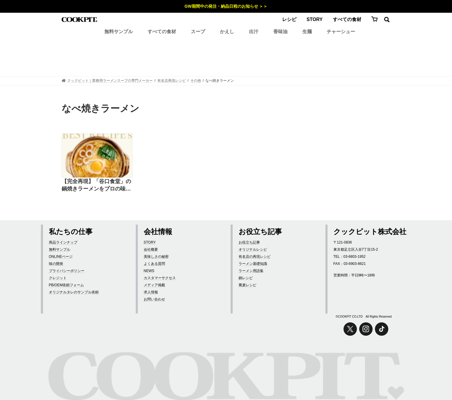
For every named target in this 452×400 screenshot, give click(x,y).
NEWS (149, 271)
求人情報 (151, 292)
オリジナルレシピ (253, 249)
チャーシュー (341, 31)
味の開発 (56, 264)
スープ (198, 31)
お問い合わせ (154, 299)
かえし (227, 31)
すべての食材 (347, 19)
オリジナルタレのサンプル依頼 (74, 292)
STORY (314, 19)
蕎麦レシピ (247, 285)
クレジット (58, 278)
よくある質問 (154, 264)
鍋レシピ (246, 278)
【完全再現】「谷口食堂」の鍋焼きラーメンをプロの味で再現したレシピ (96, 185)
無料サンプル (118, 31)
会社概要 (151, 249)
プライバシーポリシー (66, 271)
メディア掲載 (154, 285)
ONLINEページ (61, 257)
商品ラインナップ (63, 242)
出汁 (253, 31)
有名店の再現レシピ (255, 257)
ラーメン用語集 (251, 271)
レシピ (289, 19)
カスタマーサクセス (160, 278)
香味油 (280, 31)
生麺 (307, 31)
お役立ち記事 (249, 242)
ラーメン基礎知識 (253, 264)
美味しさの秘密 (156, 257)
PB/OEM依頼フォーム (66, 285)
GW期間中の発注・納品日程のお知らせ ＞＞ (226, 6)
